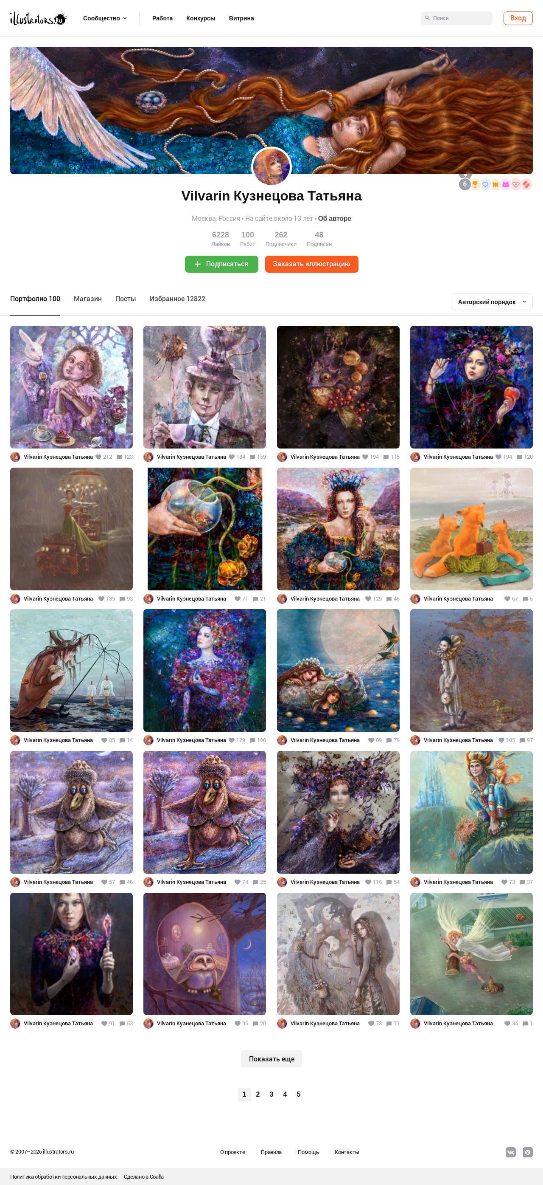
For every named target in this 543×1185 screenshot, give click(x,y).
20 (263, 1023)
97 (530, 740)
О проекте (232, 1152)
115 (395, 457)
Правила (271, 1152)
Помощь (308, 1152)
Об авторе (334, 218)
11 (397, 1023)
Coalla (157, 1177)
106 (261, 740)
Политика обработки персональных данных (63, 1177)
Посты (125, 299)
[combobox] (492, 301)
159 (261, 457)
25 (263, 882)
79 (397, 740)
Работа (162, 18)
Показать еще (271, 1059)
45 (397, 598)
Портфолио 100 (35, 299)
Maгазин (88, 299)
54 (397, 882)
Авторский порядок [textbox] (486, 302)
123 (128, 457)
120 (528, 457)
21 (263, 598)
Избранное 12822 (177, 299)
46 (130, 882)
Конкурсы (200, 18)
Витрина (241, 18)
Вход (518, 18)
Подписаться (227, 264)
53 (130, 1023)
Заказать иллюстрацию (311, 264)
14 (130, 740)
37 (530, 882)
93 (130, 598)
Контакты (347, 1152)
